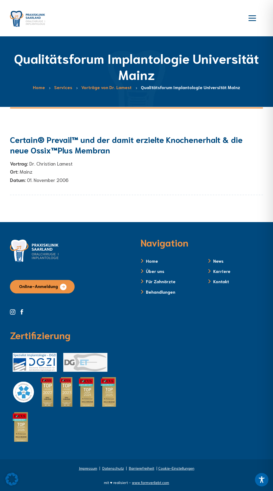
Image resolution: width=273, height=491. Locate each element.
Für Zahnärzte (161, 281)
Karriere (221, 271)
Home (152, 261)
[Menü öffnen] (252, 17)
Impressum (88, 468)
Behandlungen (160, 291)
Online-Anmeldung (38, 286)
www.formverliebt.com (150, 482)
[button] (12, 479)
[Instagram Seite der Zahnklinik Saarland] (14, 311)
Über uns (155, 271)
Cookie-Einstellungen (176, 468)
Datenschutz (113, 468)
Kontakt (221, 281)
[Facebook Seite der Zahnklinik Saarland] (23, 311)
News (218, 261)
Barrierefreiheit (141, 468)
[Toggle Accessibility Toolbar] (261, 479)
